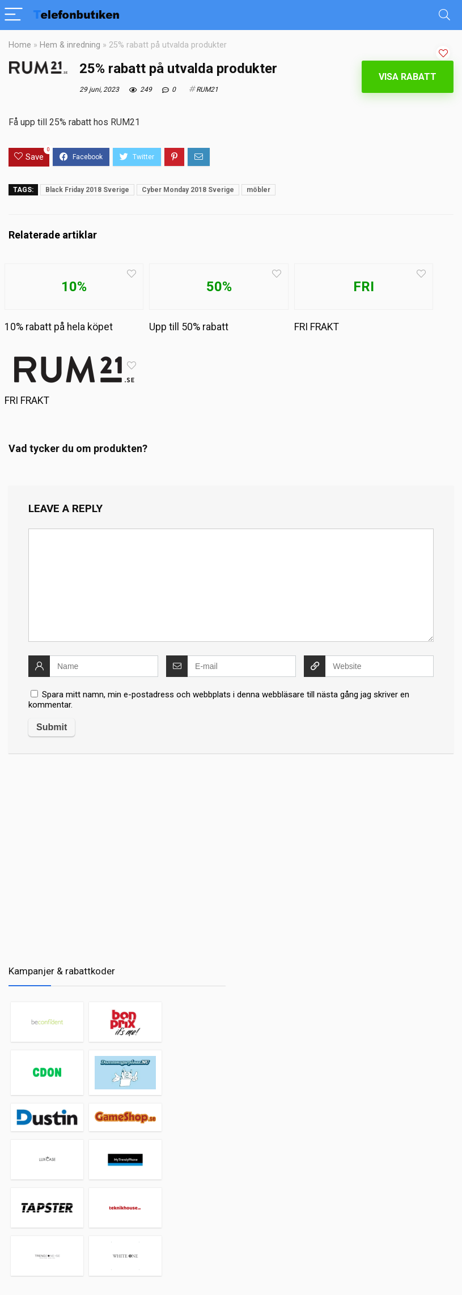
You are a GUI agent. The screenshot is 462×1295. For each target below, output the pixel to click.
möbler (258, 190)
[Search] (444, 15)
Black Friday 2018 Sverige (87, 190)
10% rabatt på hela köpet (59, 327)
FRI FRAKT (316, 327)
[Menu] (13, 15)
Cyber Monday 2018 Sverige (188, 190)
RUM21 (207, 89)
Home (20, 45)
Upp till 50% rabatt (188, 327)
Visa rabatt (407, 76)
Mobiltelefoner (345, 1275)
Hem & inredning (70, 45)
